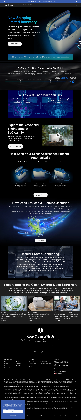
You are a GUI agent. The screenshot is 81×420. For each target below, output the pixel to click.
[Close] (23, 402)
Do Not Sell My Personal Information (45, 364)
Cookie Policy (43, 361)
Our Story (48, 5)
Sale (39, 5)
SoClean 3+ (19, 5)
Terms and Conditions (20, 368)
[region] (13, 409)
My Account (7, 368)
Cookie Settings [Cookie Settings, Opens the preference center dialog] (13, 415)
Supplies (25, 5)
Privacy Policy (32, 361)
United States (58, 373)
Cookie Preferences (33, 367)
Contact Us (6, 361)
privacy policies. (11, 409)
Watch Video (15, 146)
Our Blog (6, 363)
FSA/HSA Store (19, 365)
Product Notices (32, 363)
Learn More (52, 1)
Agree (13, 411)
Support (42, 5)
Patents (6, 365)
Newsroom (18, 363)
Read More (4, 320)
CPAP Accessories (32, 5)
